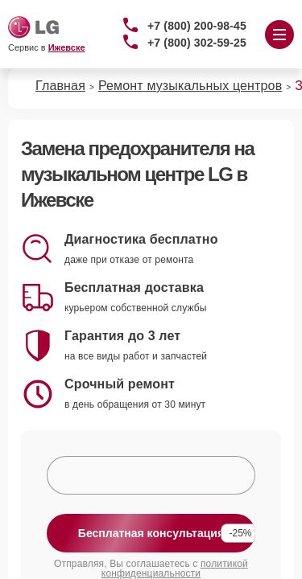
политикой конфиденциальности (174, 568)
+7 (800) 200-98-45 (196, 25)
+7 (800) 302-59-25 (196, 42)
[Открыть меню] (279, 34)
